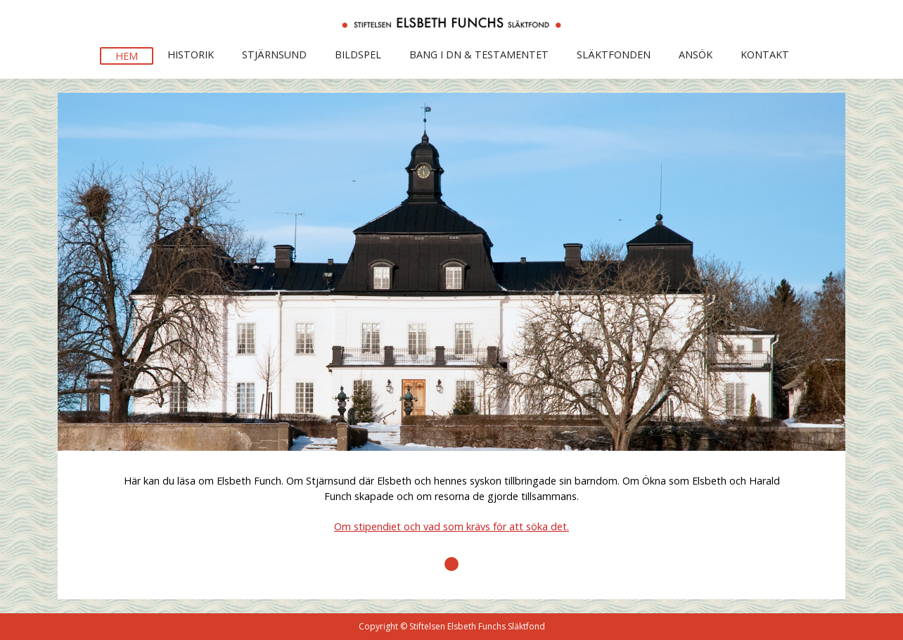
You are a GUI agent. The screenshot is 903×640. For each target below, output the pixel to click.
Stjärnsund (274, 54)
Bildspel (358, 54)
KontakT (765, 54)
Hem (126, 56)
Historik (190, 54)
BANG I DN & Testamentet (479, 54)
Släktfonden (614, 54)
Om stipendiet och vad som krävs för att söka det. (451, 526)
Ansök (695, 54)
